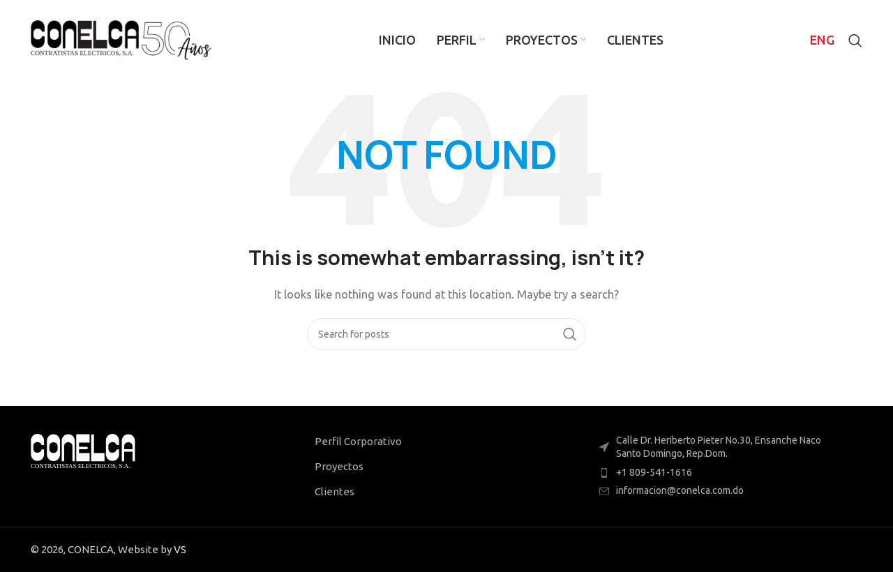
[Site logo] (121, 39)
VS (180, 549)
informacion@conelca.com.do (680, 490)
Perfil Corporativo (358, 441)
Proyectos (339, 466)
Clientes (334, 491)
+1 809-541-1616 (654, 472)
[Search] (855, 40)
